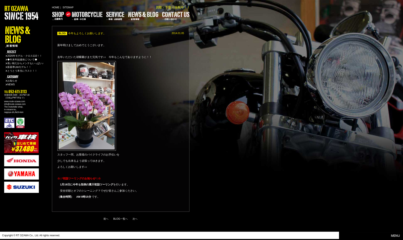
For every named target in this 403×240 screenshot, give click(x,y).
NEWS (11, 84)
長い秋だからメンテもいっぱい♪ (25, 63)
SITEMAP (68, 7)
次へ (135, 218)
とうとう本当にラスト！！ (22, 70)
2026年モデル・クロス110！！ (24, 55)
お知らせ (12, 80)
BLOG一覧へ (120, 218)
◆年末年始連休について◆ (22, 59)
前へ (105, 218)
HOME (55, 7)
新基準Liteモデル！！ (19, 67)
